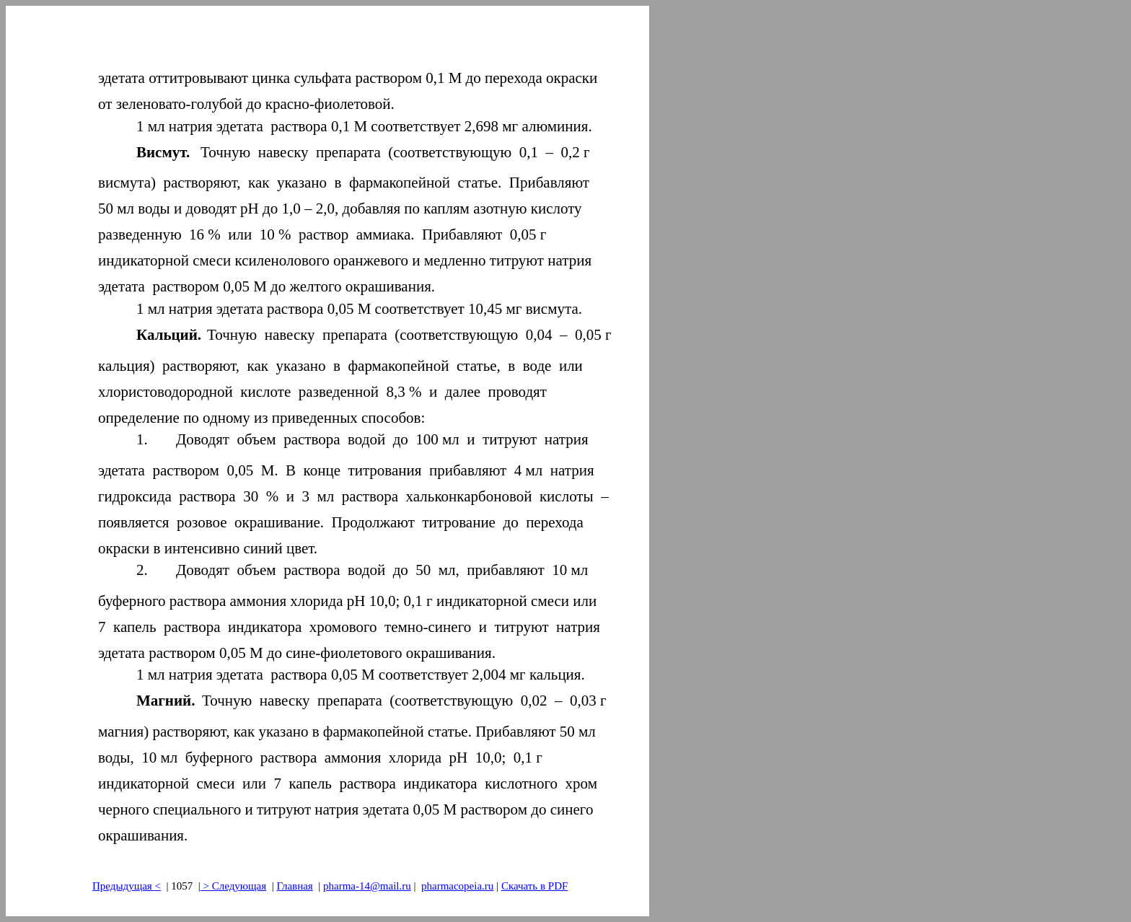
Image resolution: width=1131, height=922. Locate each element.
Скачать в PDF (534, 886)
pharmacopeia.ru (457, 886)
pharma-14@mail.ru (367, 886)
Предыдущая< (126, 886)
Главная (294, 886)
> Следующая (233, 886)
